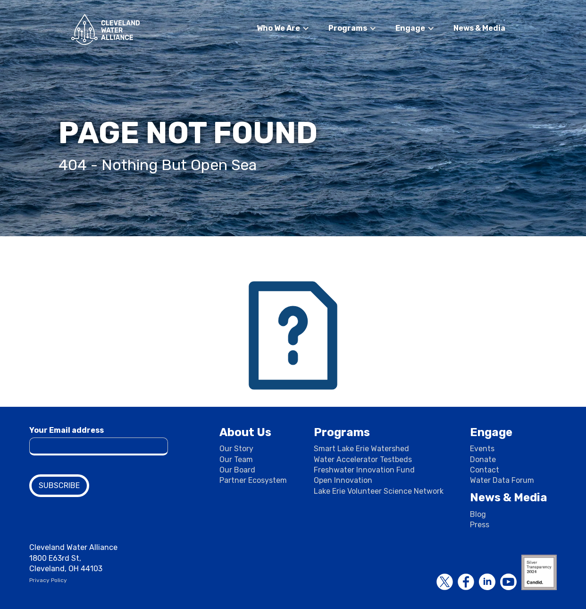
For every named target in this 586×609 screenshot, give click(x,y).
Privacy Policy (48, 580)
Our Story (236, 448)
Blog (478, 514)
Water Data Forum (502, 480)
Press (479, 524)
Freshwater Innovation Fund (364, 469)
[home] (105, 29)
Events (482, 448)
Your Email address (66, 430)
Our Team (236, 459)
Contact (484, 469)
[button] (283, 28)
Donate (483, 459)
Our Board (237, 469)
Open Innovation (343, 480)
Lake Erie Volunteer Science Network (379, 491)
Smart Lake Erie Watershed (361, 448)
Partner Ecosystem (253, 480)
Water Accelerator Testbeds (363, 459)
